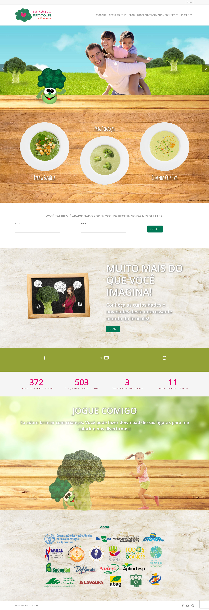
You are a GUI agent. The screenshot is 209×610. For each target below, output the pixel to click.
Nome (37, 227)
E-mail (103, 227)
